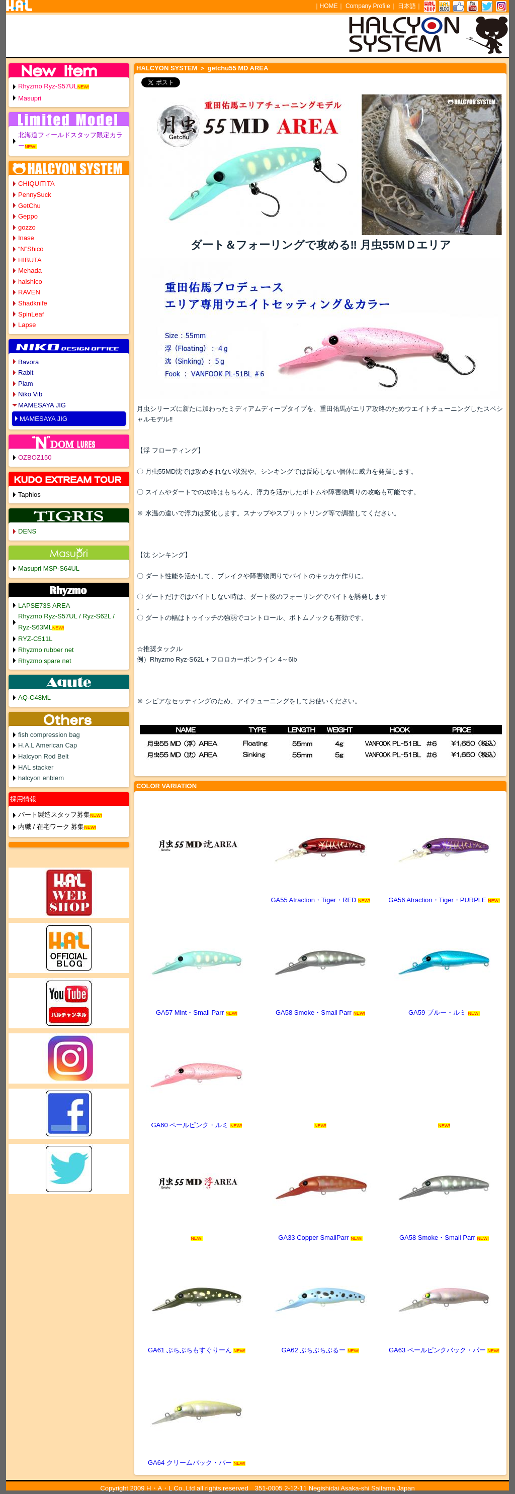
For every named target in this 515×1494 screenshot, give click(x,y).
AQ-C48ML (34, 697)
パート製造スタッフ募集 (54, 814)
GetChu (29, 205)
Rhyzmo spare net (44, 661)
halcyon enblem (41, 778)
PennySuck (34, 194)
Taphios (29, 494)
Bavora (28, 362)
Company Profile (368, 6)
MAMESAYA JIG (42, 405)
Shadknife (32, 303)
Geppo (28, 216)
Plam (25, 383)
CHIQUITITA (36, 183)
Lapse (27, 325)
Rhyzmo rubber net (46, 650)
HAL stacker (35, 767)
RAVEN (29, 292)
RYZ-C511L (35, 639)
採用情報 (23, 799)
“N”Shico (31, 249)
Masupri (29, 98)
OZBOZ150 (34, 457)
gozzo (27, 227)
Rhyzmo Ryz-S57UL (47, 86)
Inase (26, 238)
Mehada (30, 270)
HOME (329, 6)
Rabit (25, 372)
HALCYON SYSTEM (166, 68)
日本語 (407, 6)
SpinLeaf (31, 314)
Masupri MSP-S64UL (48, 568)
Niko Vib (30, 394)
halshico (30, 281)
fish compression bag (49, 734)
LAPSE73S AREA (44, 605)
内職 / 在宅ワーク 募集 (51, 826)
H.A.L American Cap (47, 745)
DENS (27, 531)
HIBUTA (30, 260)
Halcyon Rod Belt (43, 756)
